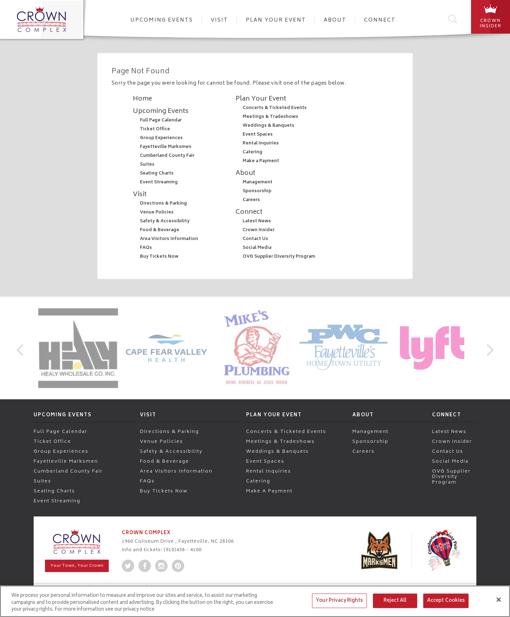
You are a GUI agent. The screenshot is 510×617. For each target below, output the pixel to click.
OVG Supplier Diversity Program (279, 257)
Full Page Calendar (161, 120)
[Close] (498, 599)
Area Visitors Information (169, 239)
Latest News (257, 221)
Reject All (395, 600)
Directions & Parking (163, 203)
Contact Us (255, 239)
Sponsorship (257, 191)
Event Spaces (258, 134)
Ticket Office (155, 129)
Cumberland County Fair (167, 156)
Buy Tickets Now (159, 257)
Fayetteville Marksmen (165, 147)
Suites (147, 164)
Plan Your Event (276, 20)
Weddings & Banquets (268, 126)
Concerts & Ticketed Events (275, 108)
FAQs (146, 248)
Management (257, 182)
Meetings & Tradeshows (270, 117)
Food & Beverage (159, 230)
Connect (380, 20)
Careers (251, 200)
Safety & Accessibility (164, 221)
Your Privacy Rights (339, 600)
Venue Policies (157, 212)
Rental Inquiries (261, 143)
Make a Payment (261, 161)
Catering (252, 152)
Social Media (257, 248)
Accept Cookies (446, 600)
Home (142, 99)
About (335, 20)
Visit (219, 20)
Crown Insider (258, 230)
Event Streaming (159, 182)
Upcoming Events (161, 20)
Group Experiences (161, 138)
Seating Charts (157, 173)
